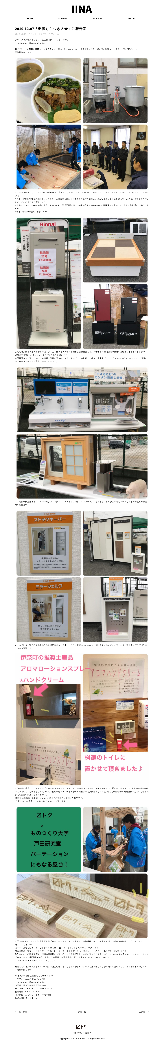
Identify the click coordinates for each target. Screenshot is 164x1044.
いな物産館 (143, 792)
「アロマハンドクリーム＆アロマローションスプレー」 (69, 788)
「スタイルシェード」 (62, 502)
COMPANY (63, 18)
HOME (30, 18)
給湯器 (45, 358)
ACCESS (97, 18)
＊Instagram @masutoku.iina (30, 43)
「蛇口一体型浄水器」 (27, 502)
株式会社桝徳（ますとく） (27, 998)
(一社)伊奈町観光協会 (122, 792)
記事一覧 (82, 1012)
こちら (28, 52)
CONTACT (132, 18)
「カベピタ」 (23, 645)
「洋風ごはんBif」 (66, 192)
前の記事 (23, 1012)
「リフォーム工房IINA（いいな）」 (31, 979)
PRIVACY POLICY (82, 1033)
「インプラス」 (86, 502)
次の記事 (141, 1012)
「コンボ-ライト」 (120, 358)
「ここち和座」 (82, 358)
